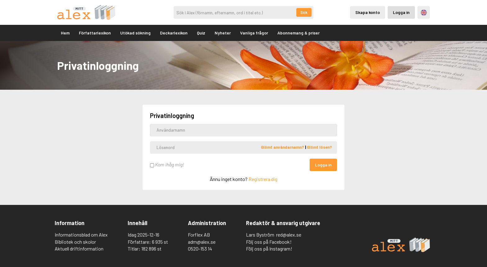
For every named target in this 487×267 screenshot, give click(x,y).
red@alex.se (288, 235)
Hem (65, 32)
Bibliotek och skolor (75, 242)
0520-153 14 (200, 248)
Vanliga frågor (254, 32)
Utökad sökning (135, 32)
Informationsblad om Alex (81, 235)
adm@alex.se (202, 242)
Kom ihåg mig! (167, 164)
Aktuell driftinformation (79, 248)
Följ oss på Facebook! (269, 242)
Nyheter (223, 32)
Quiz (201, 32)
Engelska (424, 13)
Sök (303, 12)
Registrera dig (262, 179)
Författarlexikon (95, 32)
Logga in (323, 164)
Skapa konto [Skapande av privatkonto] (367, 12)
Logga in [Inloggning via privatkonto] (401, 12)
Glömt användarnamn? (283, 147)
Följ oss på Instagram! (269, 248)
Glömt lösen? (319, 147)
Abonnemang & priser (298, 32)
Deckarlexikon (174, 32)
